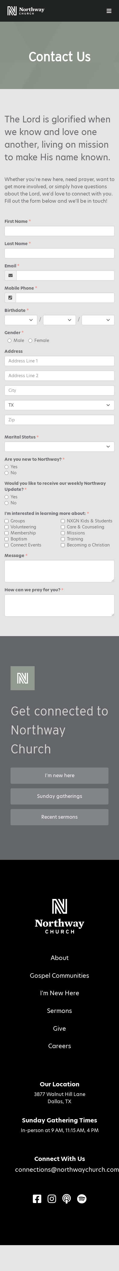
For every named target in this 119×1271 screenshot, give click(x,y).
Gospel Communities (59, 975)
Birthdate (15, 310)
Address (14, 351)
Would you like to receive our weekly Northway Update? (55, 486)
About (60, 958)
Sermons (59, 1011)
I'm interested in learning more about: (45, 513)
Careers (59, 1046)
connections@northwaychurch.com (67, 1169)
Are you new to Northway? (33, 459)
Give (59, 1028)
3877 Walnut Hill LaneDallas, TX (59, 1098)
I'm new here (59, 775)
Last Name (16, 244)
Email (10, 266)
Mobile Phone (19, 288)
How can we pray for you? (32, 590)
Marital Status (20, 437)
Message (14, 555)
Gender (12, 333)
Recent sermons (59, 817)
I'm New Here (59, 993)
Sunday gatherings (59, 796)
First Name (16, 221)
